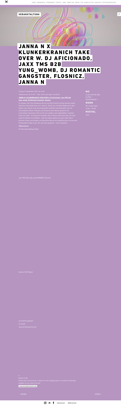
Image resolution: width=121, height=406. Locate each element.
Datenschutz (72, 403)
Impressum (61, 403)
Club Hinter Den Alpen (93, 96)
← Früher (22, 394)
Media (70, 4)
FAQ (76, 4)
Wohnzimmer (91, 99)
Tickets (45, 4)
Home (15, 4)
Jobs (53, 4)
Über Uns (61, 4)
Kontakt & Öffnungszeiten (104, 4)
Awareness (24, 4)
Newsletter (86, 4)
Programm (35, 4)
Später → (98, 394)
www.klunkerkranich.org (28, 386)
